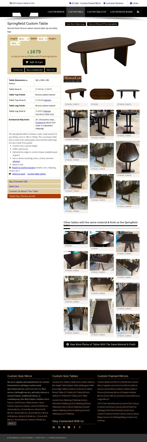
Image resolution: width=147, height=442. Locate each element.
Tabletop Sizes (79, 400)
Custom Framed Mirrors (128, 395)
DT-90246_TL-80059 (98, 169)
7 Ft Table (62, 395)
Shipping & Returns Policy (57, 438)
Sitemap (101, 420)
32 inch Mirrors (27, 409)
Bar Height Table (59, 385)
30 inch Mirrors (13, 409)
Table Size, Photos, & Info (22, 196)
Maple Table (73, 385)
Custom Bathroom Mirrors (108, 382)
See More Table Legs (44, 114)
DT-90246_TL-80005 (72, 139)
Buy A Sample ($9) (34, 70)
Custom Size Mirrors (122, 385)
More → (12, 423)
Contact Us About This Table (23, 191)
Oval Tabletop (77, 403)
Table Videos (88, 382)
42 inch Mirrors (34, 412)
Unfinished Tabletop (61, 403)
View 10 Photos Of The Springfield (103, 24)
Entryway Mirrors (112, 392)
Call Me (134, 3)
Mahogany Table (87, 385)
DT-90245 (68, 246)
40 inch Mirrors (21, 412)
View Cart (51, 70)
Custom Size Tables (61, 382)
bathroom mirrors (33, 389)
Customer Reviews (113, 3)
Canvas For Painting (111, 417)
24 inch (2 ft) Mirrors (39, 406)
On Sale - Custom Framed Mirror (85, 3)
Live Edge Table (60, 389)
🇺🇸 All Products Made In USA (22, 3)
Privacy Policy (40, 438)
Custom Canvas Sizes (121, 413)
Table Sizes (76, 382)
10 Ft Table (82, 395)
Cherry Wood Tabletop (71, 407)
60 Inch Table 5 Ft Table (62, 392)
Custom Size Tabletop (62, 400)
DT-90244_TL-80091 (124, 254)
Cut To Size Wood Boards (108, 403)
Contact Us (18, 70)
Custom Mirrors (110, 389)
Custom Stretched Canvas (109, 407)
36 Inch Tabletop (75, 410)
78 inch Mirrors (21, 419)
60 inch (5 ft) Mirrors (27, 416)
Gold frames (20, 402)
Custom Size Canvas (130, 403)
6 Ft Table (78, 392)
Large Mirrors (103, 399)
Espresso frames (22, 406)
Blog (123, 417)
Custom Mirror (56, 11)
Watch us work (18, 173)
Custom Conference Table (79, 389)
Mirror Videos (124, 389)
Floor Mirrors (111, 395)
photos (47, 100)
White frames (32, 402)
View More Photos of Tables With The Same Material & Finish (101, 344)
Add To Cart (34, 62)
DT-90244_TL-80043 (124, 277)
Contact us (41, 122)
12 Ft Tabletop (68, 413)
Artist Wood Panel (113, 410)
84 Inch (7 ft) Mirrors (37, 419)
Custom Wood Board (121, 11)
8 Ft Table (72, 395)
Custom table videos (37, 173)
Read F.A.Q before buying (23, 167)
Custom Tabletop (96, 11)
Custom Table (75, 11)
